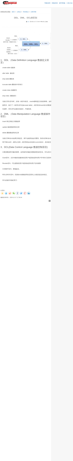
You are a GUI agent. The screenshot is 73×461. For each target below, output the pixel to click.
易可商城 (62, 3)
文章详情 (33, 12)
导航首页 (47, 3)
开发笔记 (26, 12)
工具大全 (69, 3)
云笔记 (19, 12)
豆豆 (28, 21)
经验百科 (55, 3)
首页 (13, 12)
